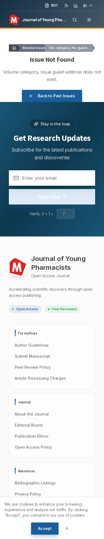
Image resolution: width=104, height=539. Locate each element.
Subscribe (52, 197)
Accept (45, 528)
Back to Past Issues (52, 95)
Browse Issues (34, 48)
